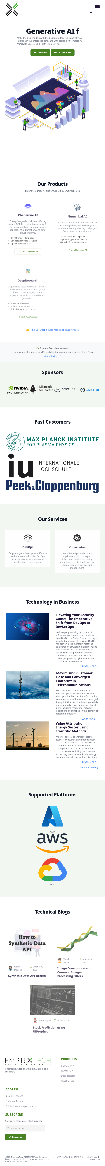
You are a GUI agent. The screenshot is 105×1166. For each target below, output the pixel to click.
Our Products (62, 52)
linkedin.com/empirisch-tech (20, 1106)
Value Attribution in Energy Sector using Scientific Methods (72, 727)
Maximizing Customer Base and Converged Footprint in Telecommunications (74, 679)
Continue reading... (90, 767)
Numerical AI (67, 1070)
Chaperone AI (68, 1065)
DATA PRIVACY (62, 1157)
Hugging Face (67, 1080)
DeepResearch (68, 1075)
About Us (40, 52)
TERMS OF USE (91, 1157)
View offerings (52, 356)
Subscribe (15, 1137)
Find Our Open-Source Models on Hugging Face (52, 329)
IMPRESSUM (95, 1159)
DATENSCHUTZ (77, 1157)
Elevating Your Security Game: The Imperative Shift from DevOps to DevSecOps (75, 621)
